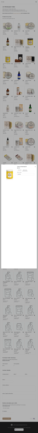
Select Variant (19, 172)
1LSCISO (19, 174)
